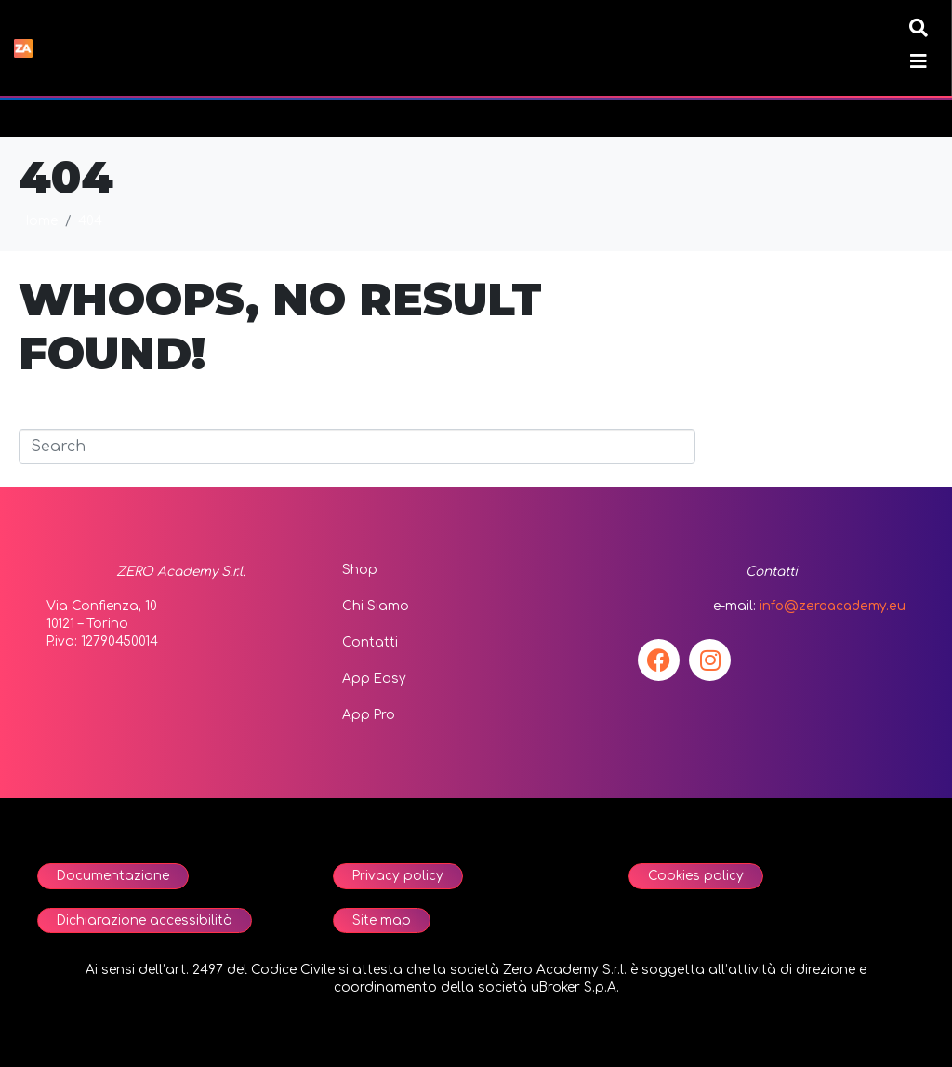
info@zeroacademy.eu (833, 606)
